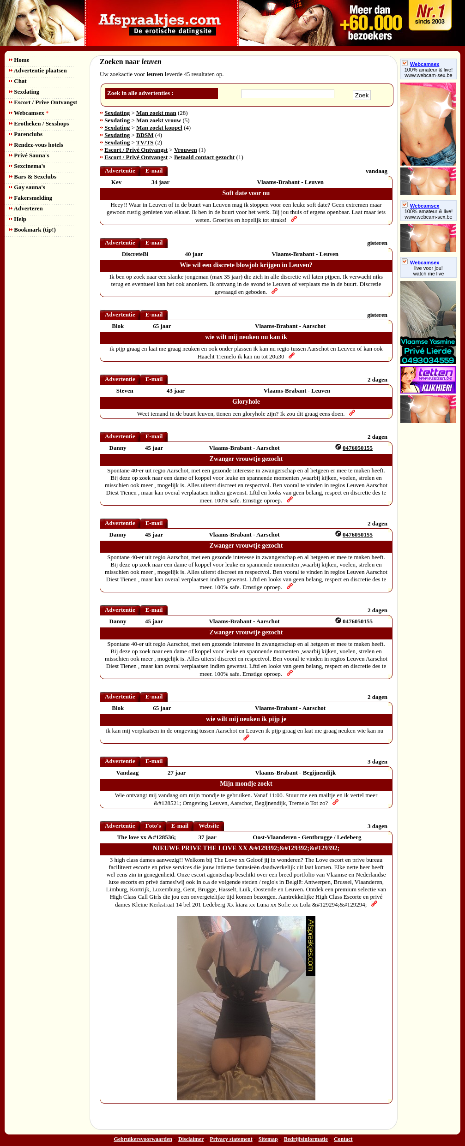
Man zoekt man (156, 112)
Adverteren (26, 208)
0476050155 (358, 447)
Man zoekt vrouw (158, 120)
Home (19, 59)
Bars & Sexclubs (32, 176)
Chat (18, 81)
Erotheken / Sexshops (39, 123)
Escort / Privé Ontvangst (136, 149)
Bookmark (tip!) (32, 229)
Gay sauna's (27, 187)
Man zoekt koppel (159, 127)
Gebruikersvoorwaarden (143, 1139)
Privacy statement (231, 1139)
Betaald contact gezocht (204, 157)
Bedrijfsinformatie (306, 1139)
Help (17, 218)
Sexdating (24, 91)
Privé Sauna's (29, 155)
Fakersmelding (30, 197)
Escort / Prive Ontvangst (43, 102)
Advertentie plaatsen (38, 70)
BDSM (145, 134)
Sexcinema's (27, 165)
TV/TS (145, 142)
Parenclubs (25, 134)
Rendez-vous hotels (36, 144)
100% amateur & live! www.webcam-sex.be (429, 72)
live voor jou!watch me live (428, 270)
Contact (343, 1139)
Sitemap (268, 1139)
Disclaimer (191, 1139)
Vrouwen (185, 149)
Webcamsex (28, 112)
